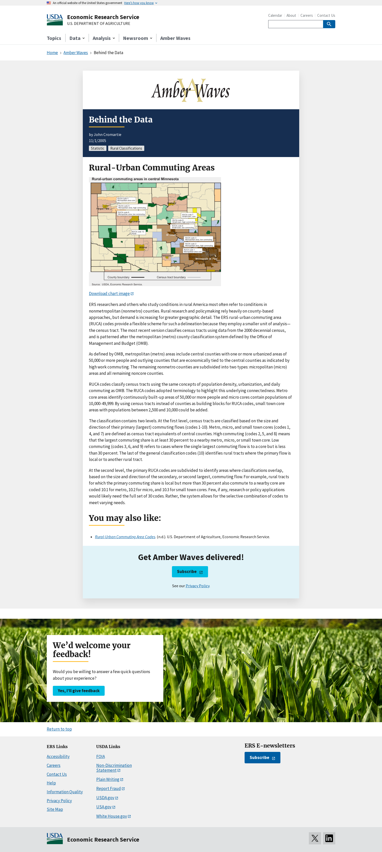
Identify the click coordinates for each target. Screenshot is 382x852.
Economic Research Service (103, 17)
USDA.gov (105, 797)
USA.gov (104, 807)
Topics (54, 38)
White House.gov (111, 816)
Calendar (275, 15)
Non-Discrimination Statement (114, 768)
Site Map (55, 809)
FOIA (100, 756)
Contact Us (326, 15)
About (291, 15)
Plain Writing (107, 779)
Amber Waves (175, 38)
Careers (306, 15)
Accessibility (58, 756)
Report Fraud (108, 788)
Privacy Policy (197, 585)
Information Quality (65, 792)
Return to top (59, 729)
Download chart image (109, 293)
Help (51, 783)
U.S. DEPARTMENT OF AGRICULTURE (98, 23)
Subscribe (187, 571)
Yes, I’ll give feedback (79, 690)
